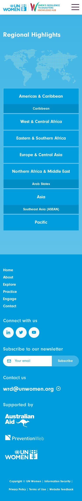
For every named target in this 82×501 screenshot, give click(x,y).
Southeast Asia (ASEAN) (41, 209)
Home (8, 270)
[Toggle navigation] (75, 7)
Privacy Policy (17, 489)
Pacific (41, 222)
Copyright (15, 481)
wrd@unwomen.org (32, 388)
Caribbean (41, 109)
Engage (9, 299)
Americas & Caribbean (41, 96)
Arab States (41, 184)
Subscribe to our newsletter (33, 349)
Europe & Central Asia (41, 154)
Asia (41, 196)
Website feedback (61, 489)
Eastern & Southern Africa (41, 138)
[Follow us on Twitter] (21, 332)
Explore (9, 284)
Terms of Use (37, 489)
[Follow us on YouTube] (34, 332)
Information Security (57, 481)
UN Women (33, 481)
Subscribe (65, 361)
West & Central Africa (41, 121)
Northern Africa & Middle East (41, 171)
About (8, 277)
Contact (9, 306)
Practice (10, 291)
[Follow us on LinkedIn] (8, 332)
